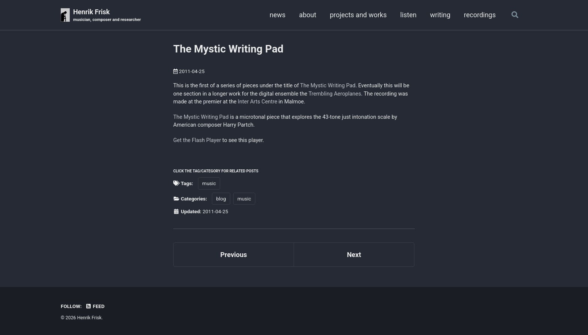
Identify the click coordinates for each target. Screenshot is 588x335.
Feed (95, 306)
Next (354, 255)
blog (221, 199)
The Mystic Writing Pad (228, 49)
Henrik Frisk (107, 15)
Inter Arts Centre (257, 102)
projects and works (358, 15)
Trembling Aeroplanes (335, 94)
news (277, 15)
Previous (233, 255)
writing (440, 15)
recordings (480, 15)
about (307, 15)
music (209, 183)
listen (408, 15)
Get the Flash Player (197, 140)
